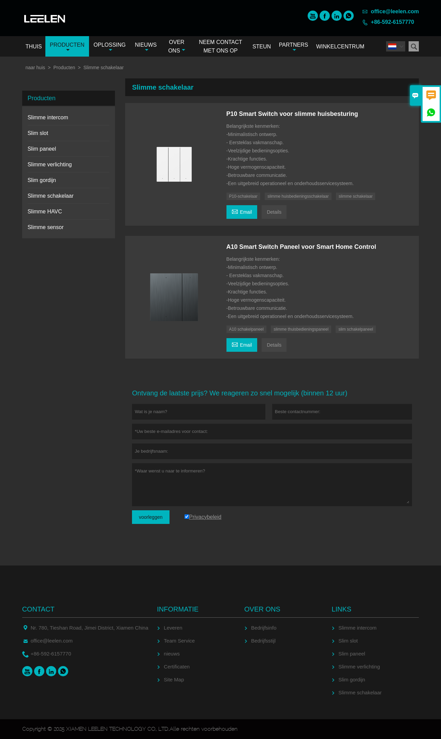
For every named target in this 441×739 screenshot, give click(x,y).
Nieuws (146, 47)
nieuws (172, 654)
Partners (293, 47)
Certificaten (177, 666)
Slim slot (38, 133)
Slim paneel (42, 149)
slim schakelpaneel (355, 329)
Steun (261, 46)
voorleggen (150, 517)
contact (38, 609)
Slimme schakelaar (51, 196)
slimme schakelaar (355, 196)
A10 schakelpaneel (246, 329)
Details (274, 212)
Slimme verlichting (50, 164)
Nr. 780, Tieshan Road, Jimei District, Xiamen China (89, 628)
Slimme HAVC (45, 211)
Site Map (174, 679)
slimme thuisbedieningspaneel (301, 329)
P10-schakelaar (243, 196)
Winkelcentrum (340, 46)
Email (242, 211)
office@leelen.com (395, 11)
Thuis (34, 46)
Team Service (179, 641)
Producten (67, 47)
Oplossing (109, 47)
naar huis (35, 67)
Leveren (173, 628)
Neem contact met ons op (220, 46)
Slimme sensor (46, 227)
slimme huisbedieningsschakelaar (297, 196)
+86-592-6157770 (392, 22)
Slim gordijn (42, 180)
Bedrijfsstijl (263, 641)
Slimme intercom (48, 117)
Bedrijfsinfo (263, 628)
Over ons (176, 46)
